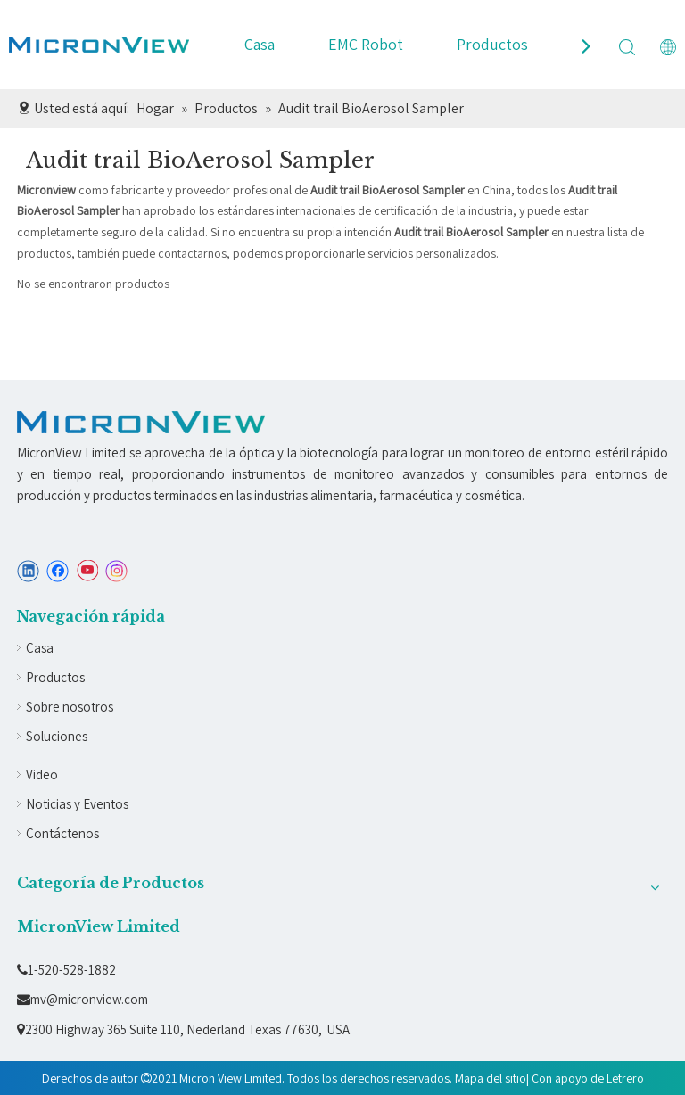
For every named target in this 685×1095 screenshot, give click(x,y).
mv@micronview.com (82, 999)
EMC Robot (365, 44)
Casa (259, 44)
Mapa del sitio (490, 1078)
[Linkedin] (28, 571)
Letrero (625, 1078)
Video (42, 774)
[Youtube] (87, 571)
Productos (492, 44)
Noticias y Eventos (77, 803)
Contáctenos (62, 833)
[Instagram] (116, 571)
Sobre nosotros (69, 706)
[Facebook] (57, 571)
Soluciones (56, 736)
